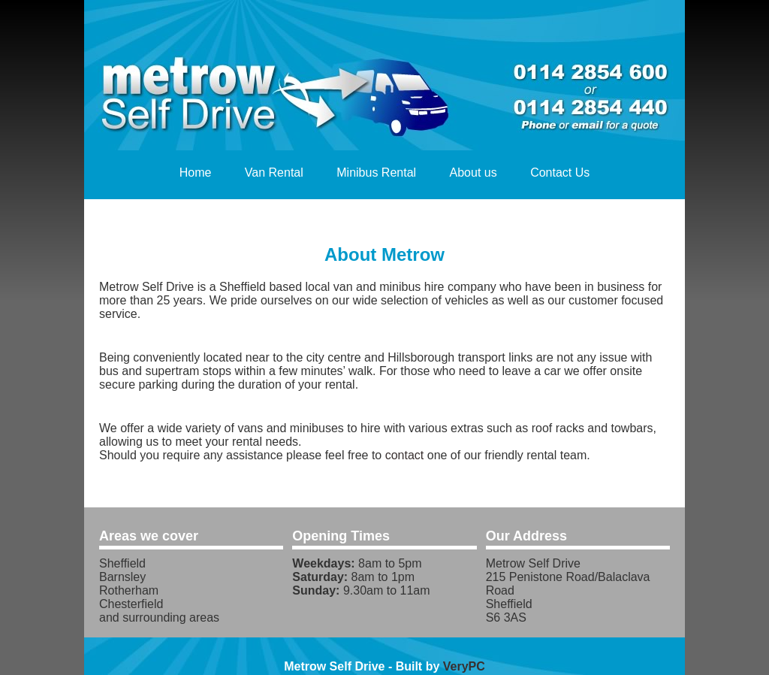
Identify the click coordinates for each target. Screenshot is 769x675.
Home (195, 172)
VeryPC (464, 666)
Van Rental (274, 172)
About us (473, 172)
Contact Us (560, 172)
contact (404, 455)
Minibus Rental (376, 172)
